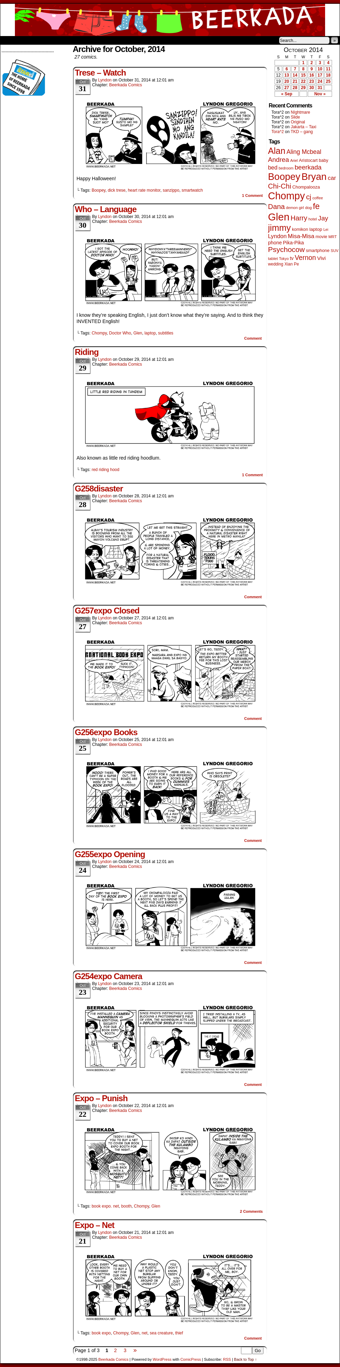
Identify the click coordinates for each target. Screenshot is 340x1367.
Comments (251, 1211)
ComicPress (190, 1359)
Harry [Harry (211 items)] (298, 218)
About (30, 40)
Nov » (320, 94)
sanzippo (171, 190)
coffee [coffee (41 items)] (317, 198)
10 (319, 69)
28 (295, 87)
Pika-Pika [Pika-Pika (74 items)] (293, 242)
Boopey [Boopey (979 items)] (284, 176)
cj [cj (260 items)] (308, 197)
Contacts (78, 40)
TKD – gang (301, 131)
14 (295, 75)
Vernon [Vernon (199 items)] (305, 257)
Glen (137, 333)
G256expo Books (106, 732)
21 (295, 81)
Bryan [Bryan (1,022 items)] (314, 176)
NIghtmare (300, 112)
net (144, 1333)
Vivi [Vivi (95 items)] (321, 258)
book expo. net (105, 1206)
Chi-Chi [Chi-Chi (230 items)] (279, 186)
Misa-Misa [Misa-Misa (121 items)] (301, 236)
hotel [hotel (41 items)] (312, 219)
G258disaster (99, 488)
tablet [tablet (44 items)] (273, 258)
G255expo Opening (110, 854)
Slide (295, 117)
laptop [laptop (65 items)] (315, 229)
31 (319, 87)
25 (328, 81)
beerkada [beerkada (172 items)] (308, 167)
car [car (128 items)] (332, 178)
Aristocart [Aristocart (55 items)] (308, 160)
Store (52, 40)
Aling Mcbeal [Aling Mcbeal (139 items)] (303, 151)
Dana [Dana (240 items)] (276, 206)
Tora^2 (277, 131)
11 (328, 69)
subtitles (165, 333)
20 (286, 81)
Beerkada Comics (170, 20)
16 (311, 75)
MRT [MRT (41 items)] (332, 237)
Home (10, 40)
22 (303, 81)
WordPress (162, 1359)
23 (311, 81)
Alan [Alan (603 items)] (276, 151)
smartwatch (192, 190)
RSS (227, 1359)
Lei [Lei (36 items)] (325, 229)
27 (286, 87)
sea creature (161, 1333)
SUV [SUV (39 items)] (335, 251)
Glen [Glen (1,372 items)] (278, 217)
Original (298, 122)
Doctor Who (120, 333)
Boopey (99, 190)
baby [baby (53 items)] (323, 160)
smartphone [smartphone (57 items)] (318, 250)
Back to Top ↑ (245, 1359)
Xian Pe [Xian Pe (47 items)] (291, 264)
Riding (87, 352)
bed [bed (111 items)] (272, 167)
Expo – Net (94, 1225)
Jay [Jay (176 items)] (323, 218)
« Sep (286, 94)
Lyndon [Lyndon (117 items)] (277, 236)
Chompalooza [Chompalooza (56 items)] (306, 187)
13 (286, 75)
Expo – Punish (101, 1098)
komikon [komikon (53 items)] (300, 229)
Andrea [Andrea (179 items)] (278, 159)
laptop (150, 333)
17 (319, 75)
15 (303, 75)
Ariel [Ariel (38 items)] (294, 160)
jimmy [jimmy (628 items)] (279, 228)
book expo (101, 1333)
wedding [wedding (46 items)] (275, 264)
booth (126, 1206)
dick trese (116, 190)
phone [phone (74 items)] (275, 242)
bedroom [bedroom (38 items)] (286, 168)
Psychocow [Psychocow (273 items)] (286, 249)
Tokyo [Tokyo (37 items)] (284, 258)
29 (303, 87)
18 (328, 75)
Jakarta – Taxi (303, 126)
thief (179, 1333)
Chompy (99, 333)
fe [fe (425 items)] (316, 206)
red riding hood (105, 469)
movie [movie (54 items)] (321, 236)
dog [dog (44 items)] (308, 207)
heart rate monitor (144, 190)
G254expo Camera (108, 976)
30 (311, 87)
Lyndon (104, 80)
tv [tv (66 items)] (292, 258)
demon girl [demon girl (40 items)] (295, 208)
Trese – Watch (100, 72)
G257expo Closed (107, 610)
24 (319, 81)
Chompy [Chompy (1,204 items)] (286, 195)
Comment (252, 195)
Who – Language (105, 209)
